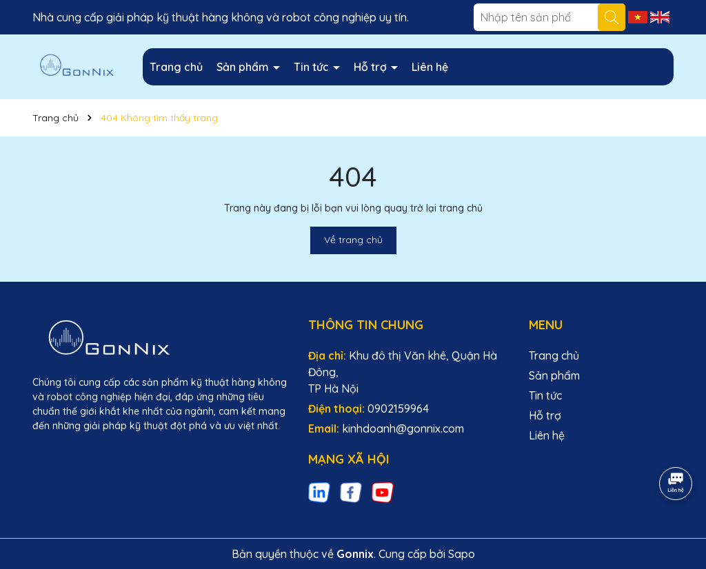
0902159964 (398, 408)
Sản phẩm (244, 67)
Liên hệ (430, 67)
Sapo (461, 554)
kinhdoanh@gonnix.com (403, 428)
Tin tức (313, 67)
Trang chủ (176, 67)
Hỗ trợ (372, 67)
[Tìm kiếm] (611, 17)
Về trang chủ (353, 240)
